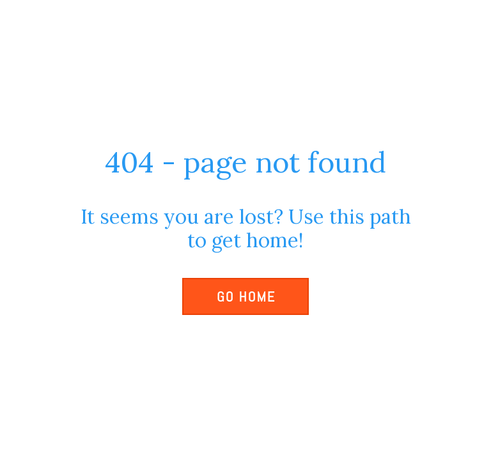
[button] (245, 296)
